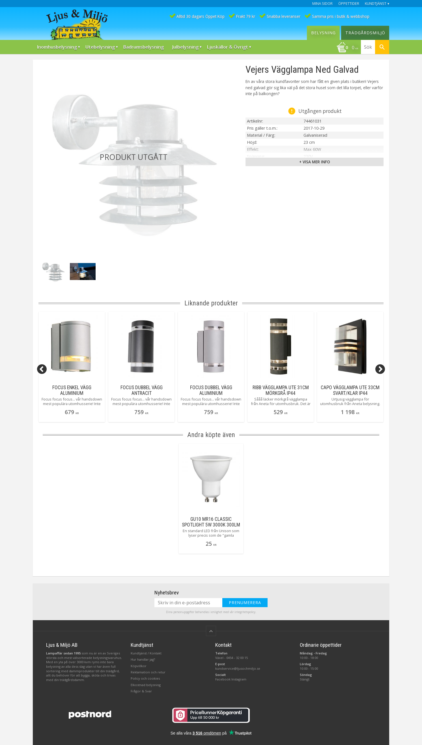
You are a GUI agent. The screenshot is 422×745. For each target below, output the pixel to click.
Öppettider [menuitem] (348, 3)
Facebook (223, 679)
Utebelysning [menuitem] (100, 47)
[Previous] (42, 369)
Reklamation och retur (148, 672)
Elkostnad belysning (146, 685)
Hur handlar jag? (143, 659)
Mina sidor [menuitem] (322, 3)
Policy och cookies (145, 678)
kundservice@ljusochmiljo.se (237, 668)
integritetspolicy (244, 612)
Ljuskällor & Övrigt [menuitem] (227, 47)
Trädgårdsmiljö (365, 32)
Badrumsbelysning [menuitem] (143, 47)
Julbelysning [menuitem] (185, 47)
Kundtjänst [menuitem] (375, 3)
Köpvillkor (139, 666)
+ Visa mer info (314, 161)
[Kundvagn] (347, 48)
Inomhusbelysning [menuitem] (57, 47)
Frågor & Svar (141, 691)
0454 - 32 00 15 (237, 658)
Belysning (323, 32)
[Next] (380, 369)
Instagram (238, 679)
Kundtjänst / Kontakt (146, 653)
